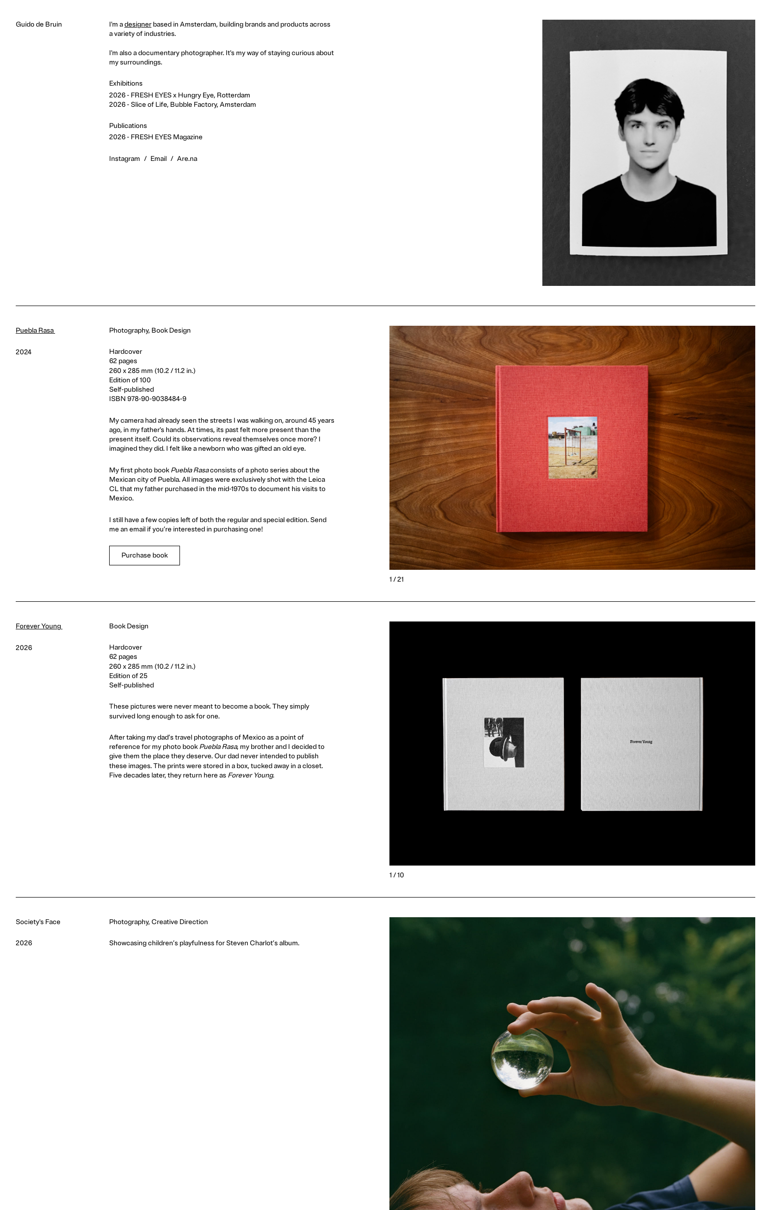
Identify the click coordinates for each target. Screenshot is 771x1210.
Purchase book (144, 555)
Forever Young (42, 626)
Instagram (124, 159)
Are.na (187, 159)
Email (158, 159)
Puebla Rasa (38, 330)
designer (137, 24)
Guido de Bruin (39, 24)
